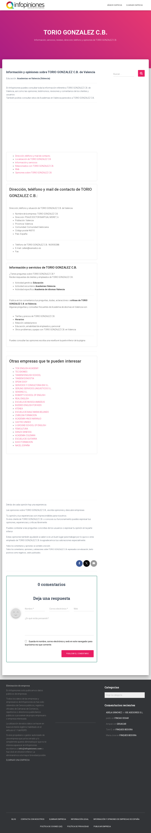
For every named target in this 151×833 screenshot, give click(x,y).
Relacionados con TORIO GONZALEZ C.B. (34, 166)
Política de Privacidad (78, 826)
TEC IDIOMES (21, 372)
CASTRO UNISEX (23, 422)
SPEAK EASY (21, 382)
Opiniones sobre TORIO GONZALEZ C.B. (33, 172)
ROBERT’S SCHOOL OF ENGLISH (30, 395)
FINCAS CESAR (122, 718)
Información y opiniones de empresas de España (116, 819)
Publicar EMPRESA (102, 826)
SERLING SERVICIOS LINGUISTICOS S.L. (33, 388)
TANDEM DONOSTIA (24, 378)
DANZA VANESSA (23, 432)
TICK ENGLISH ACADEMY (26, 368)
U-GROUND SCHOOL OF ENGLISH (30, 425)
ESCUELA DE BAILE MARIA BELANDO (32, 412)
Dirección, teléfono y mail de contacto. (33, 156)
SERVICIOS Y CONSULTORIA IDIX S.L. (32, 385)
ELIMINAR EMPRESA (134, 5)
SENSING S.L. (21, 392)
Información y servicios (26, 162)
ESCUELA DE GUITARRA (26, 439)
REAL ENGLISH (22, 398)
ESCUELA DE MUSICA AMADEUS (30, 402)
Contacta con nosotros (32, 819)
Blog (14, 819)
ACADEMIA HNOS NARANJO (28, 418)
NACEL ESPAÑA (22, 445)
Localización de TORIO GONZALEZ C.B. (33, 159)
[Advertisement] (51, 130)
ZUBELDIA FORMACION (26, 415)
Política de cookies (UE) (51, 826)
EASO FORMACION (24, 442)
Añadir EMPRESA (114, 5)
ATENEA (19, 408)
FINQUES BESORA (124, 729)
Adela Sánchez (114, 712)
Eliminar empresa (57, 819)
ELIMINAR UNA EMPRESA (18, 760)
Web (17, 169)
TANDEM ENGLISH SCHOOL (28, 375)
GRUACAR (121, 724)
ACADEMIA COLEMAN (25, 435)
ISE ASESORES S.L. (134, 712)
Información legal (80, 819)
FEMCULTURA (21, 429)
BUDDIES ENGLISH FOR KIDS (28, 405)
